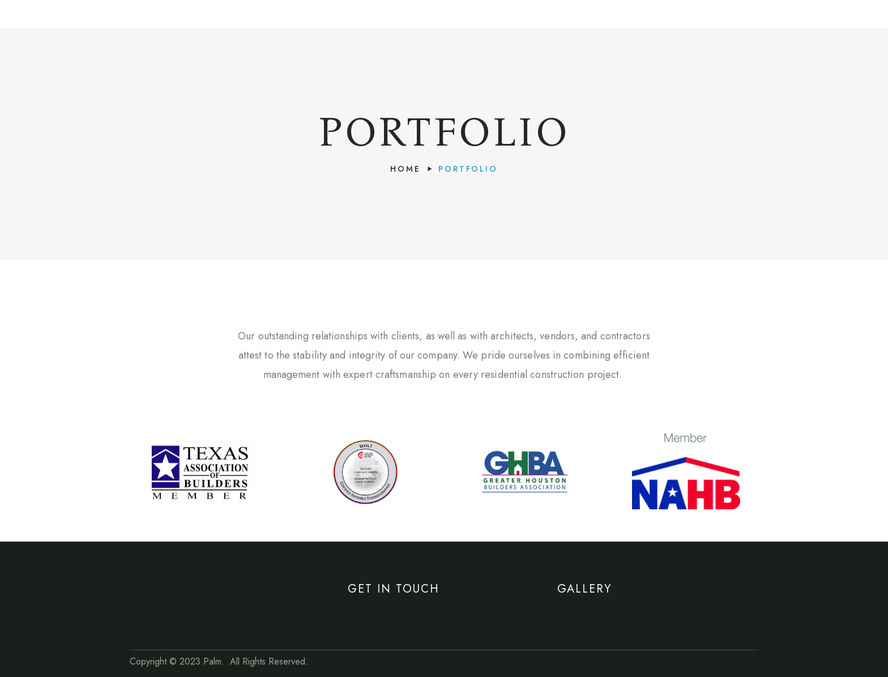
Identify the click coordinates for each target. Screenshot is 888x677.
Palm (212, 661)
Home (405, 168)
